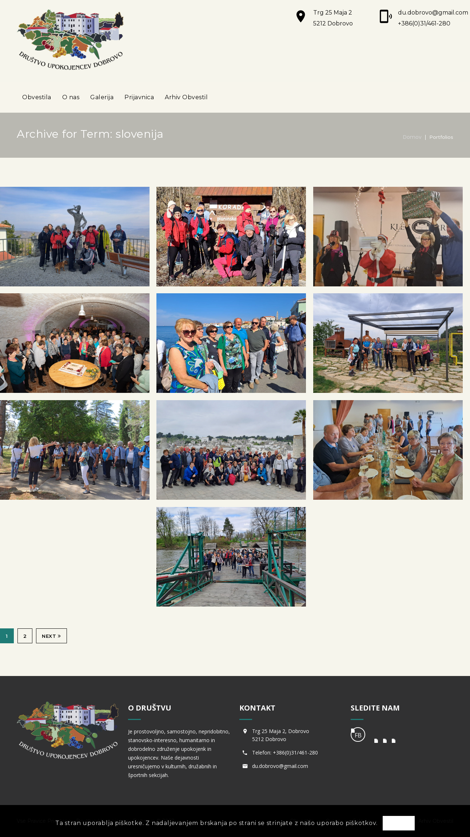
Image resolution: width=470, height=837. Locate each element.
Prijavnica (139, 97)
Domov (412, 137)
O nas (71, 97)
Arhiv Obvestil (186, 97)
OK (398, 823)
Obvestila (36, 97)
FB (358, 735)
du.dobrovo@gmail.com (433, 12)
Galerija (101, 97)
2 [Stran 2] (25, 636)
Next (51, 636)
